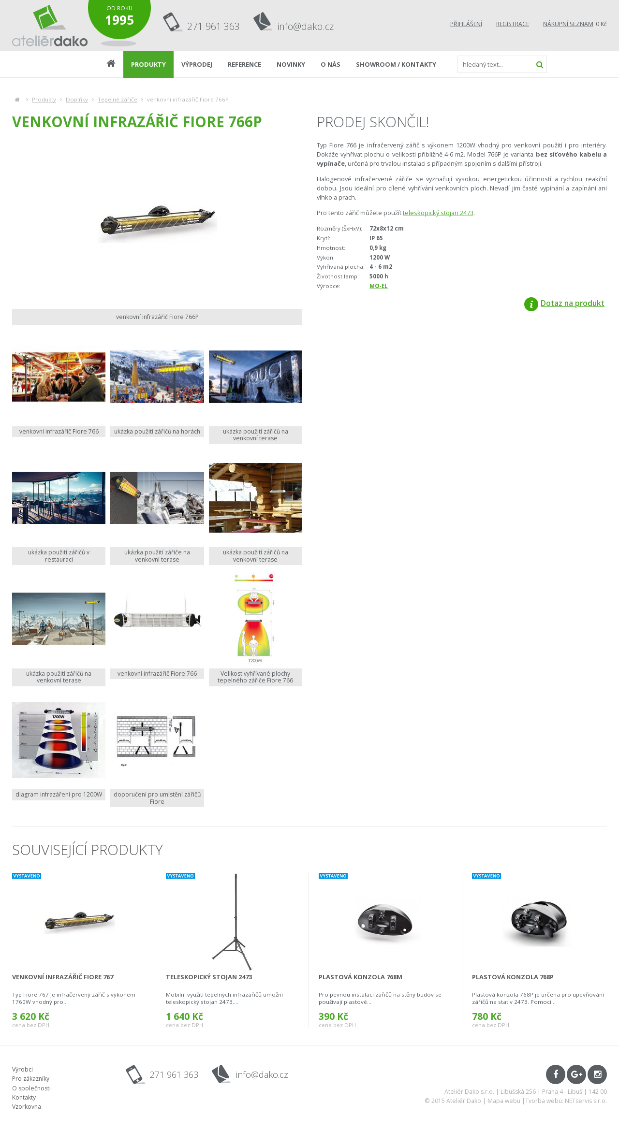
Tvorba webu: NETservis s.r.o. (566, 1101)
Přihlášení (466, 24)
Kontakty (24, 1097)
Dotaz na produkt (564, 303)
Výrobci (22, 1069)
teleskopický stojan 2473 (438, 212)
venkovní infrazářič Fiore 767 (62, 976)
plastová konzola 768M (360, 976)
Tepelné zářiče (117, 99)
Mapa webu (503, 1101)
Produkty (44, 99)
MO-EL (378, 286)
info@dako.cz (306, 26)
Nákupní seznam (568, 24)
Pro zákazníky (30, 1078)
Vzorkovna (26, 1106)
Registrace (512, 24)
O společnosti (31, 1088)
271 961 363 (213, 26)
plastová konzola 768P (513, 976)
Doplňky (77, 99)
